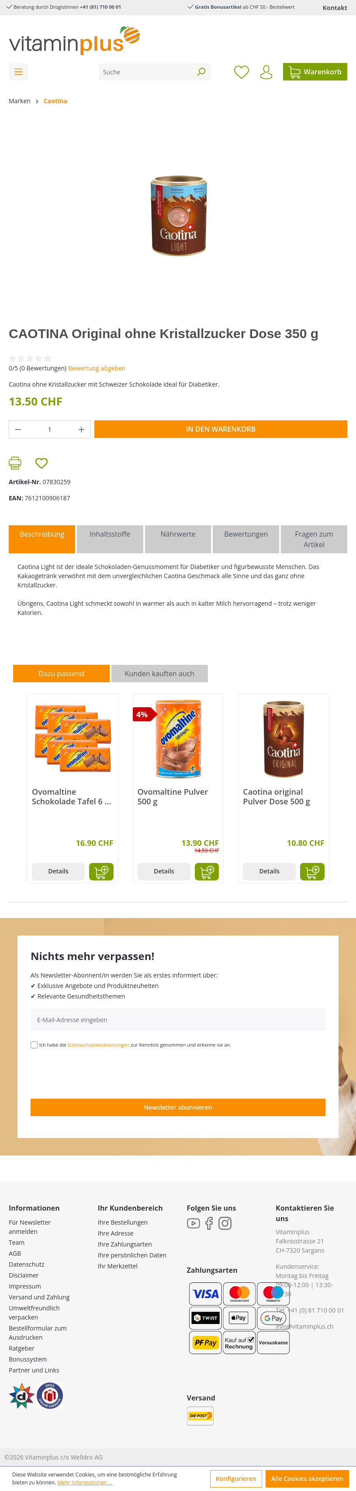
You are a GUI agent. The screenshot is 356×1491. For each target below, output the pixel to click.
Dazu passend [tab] (61, 673)
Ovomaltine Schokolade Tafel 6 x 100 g (70, 796)
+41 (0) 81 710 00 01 (316, 1310)
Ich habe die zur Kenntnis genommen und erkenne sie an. (135, 1044)
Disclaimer (23, 1275)
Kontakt (335, 7)
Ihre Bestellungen (123, 1222)
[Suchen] (201, 71)
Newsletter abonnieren (178, 1107)
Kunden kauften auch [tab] (160, 673)
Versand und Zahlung (39, 1297)
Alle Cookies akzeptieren (307, 1478)
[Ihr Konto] (266, 72)
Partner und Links (34, 1370)
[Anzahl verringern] (18, 429)
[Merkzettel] (241, 71)
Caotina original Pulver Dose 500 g (276, 796)
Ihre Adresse (116, 1233)
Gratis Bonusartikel (218, 6)
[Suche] (145, 71)
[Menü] (18, 71)
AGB (15, 1253)
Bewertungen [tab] (246, 534)
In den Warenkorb (221, 429)
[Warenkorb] (315, 71)
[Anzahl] (50, 429)
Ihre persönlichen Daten (132, 1255)
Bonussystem (28, 1359)
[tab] (42, 539)
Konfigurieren (236, 1478)
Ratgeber (22, 1348)
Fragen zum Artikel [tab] (314, 539)
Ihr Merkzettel (118, 1266)
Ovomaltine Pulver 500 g (173, 796)
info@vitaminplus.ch (305, 1326)
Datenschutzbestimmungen (99, 1044)
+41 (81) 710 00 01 (100, 6)
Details (58, 871)
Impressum (25, 1286)
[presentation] (97, 1073)
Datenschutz (26, 1264)
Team (16, 1242)
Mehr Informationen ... (84, 1482)
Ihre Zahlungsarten (125, 1244)
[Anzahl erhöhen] (82, 429)
